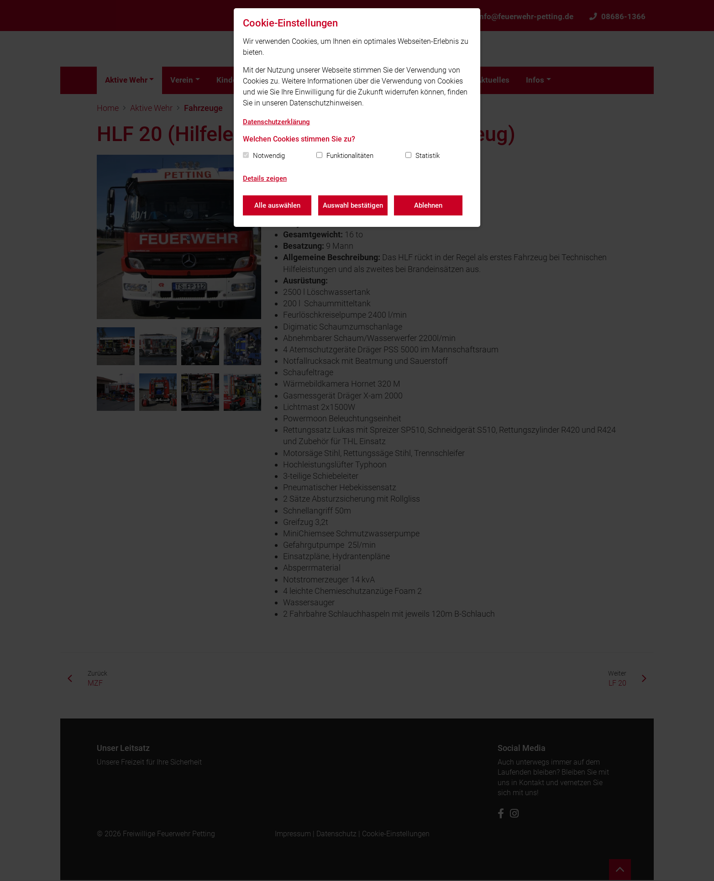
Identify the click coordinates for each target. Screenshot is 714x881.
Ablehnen (429, 205)
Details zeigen (265, 178)
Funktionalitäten (349, 156)
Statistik (427, 156)
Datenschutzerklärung (276, 122)
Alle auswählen (277, 205)
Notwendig (269, 156)
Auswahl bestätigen (353, 205)
